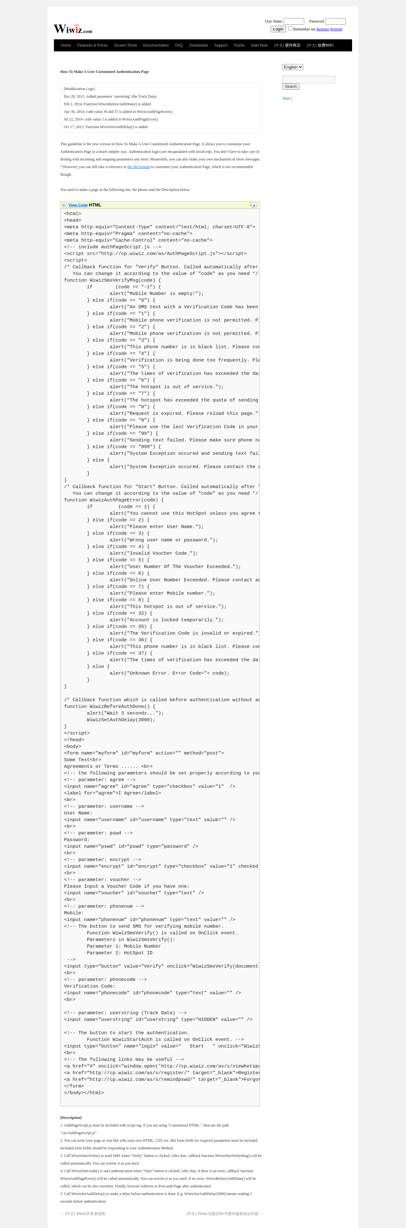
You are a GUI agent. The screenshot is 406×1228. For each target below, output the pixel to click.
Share (286, 98)
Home (66, 45)
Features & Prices (92, 45)
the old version (138, 167)
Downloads (198, 45)
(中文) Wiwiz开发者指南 (82, 1214)
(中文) (287, 45)
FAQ (179, 45)
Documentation (156, 45)
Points (239, 45)
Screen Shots (125, 45)
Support (221, 45)
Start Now (259, 45)
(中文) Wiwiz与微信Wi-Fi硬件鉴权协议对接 (225, 1214)
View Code (78, 205)
